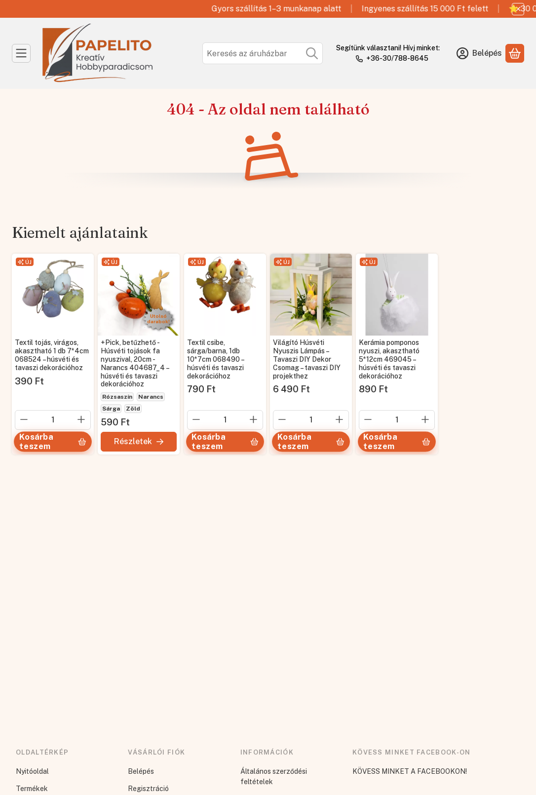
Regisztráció (148, 789)
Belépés (141, 771)
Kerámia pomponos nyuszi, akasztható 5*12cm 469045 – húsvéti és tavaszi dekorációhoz (389, 359)
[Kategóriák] (21, 53)
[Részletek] (139, 442)
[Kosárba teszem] (53, 442)
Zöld (133, 408)
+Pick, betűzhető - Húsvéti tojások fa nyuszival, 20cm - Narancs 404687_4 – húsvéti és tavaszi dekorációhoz (135, 363)
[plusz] (81, 419)
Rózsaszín (117, 396)
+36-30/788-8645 (397, 58)
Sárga (111, 408)
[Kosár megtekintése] (514, 53)
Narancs (150, 396)
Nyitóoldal (32, 771)
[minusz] (24, 419)
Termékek (32, 789)
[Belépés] (479, 53)
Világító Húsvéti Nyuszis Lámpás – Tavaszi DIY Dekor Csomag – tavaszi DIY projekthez (307, 359)
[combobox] (262, 53)
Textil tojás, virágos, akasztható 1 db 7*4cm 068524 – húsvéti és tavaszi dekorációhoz (52, 355)
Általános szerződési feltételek (273, 776)
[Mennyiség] (53, 420)
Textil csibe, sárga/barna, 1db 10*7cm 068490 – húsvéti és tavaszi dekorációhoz (215, 359)
